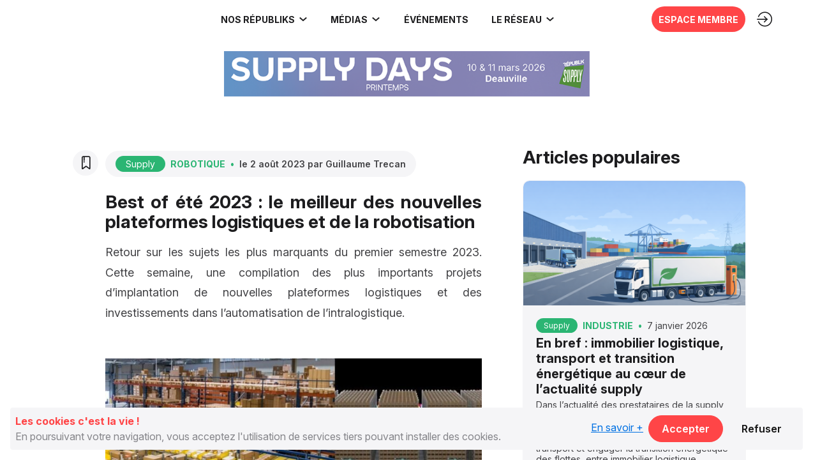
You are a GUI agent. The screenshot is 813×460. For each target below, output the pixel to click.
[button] (434, 19)
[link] (86, 19)
